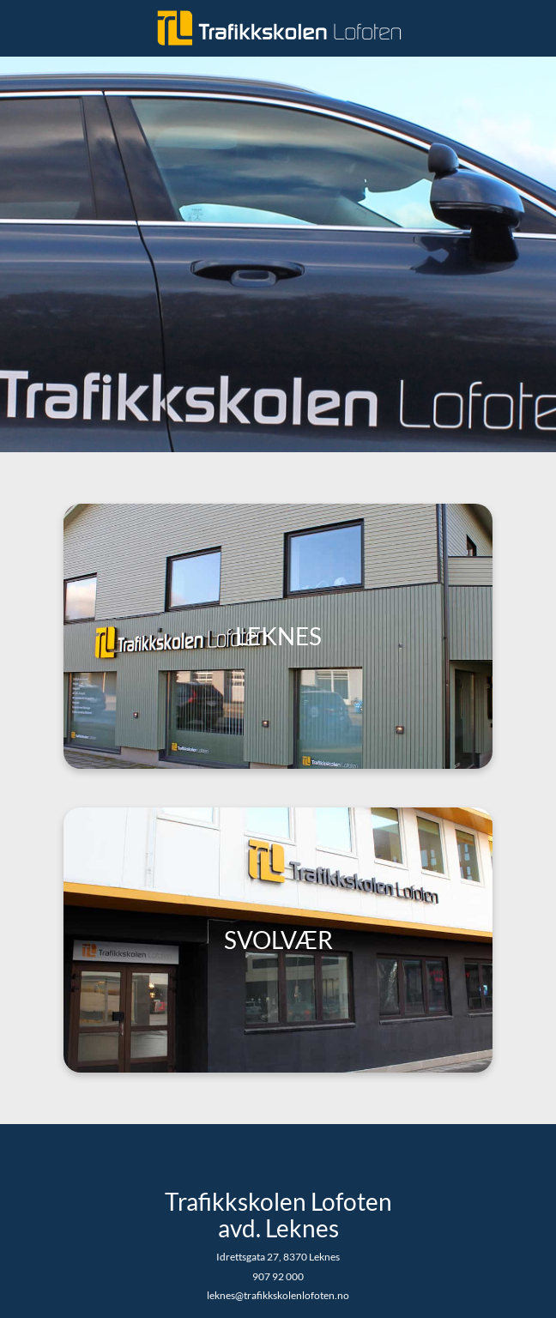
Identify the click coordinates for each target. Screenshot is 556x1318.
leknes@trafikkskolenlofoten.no (278, 1295)
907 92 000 (278, 1276)
